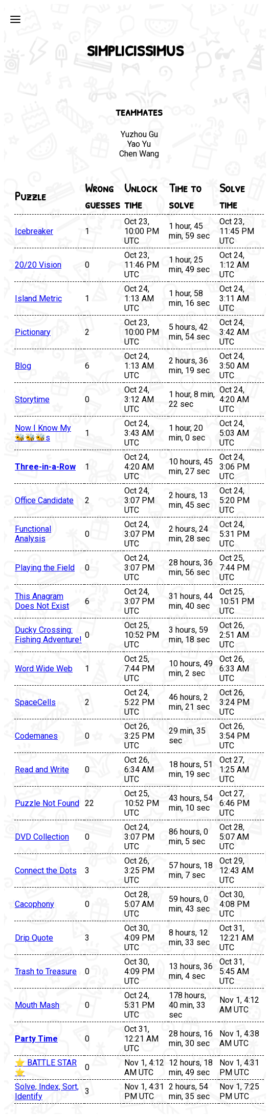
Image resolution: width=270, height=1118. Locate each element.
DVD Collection (42, 837)
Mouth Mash (37, 1005)
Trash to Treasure (46, 971)
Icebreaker (34, 231)
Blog (23, 366)
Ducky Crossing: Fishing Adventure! (48, 634)
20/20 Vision (38, 265)
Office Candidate (44, 500)
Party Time (36, 1039)
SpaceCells (35, 702)
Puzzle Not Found (47, 803)
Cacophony (34, 904)
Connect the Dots (46, 870)
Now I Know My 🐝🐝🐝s (43, 433)
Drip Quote (34, 938)
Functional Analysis (33, 533)
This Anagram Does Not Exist (42, 601)
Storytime (32, 399)
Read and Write (42, 769)
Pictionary (33, 332)
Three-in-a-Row (45, 467)
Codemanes (36, 736)
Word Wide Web (44, 668)
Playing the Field (45, 568)
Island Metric (38, 298)
